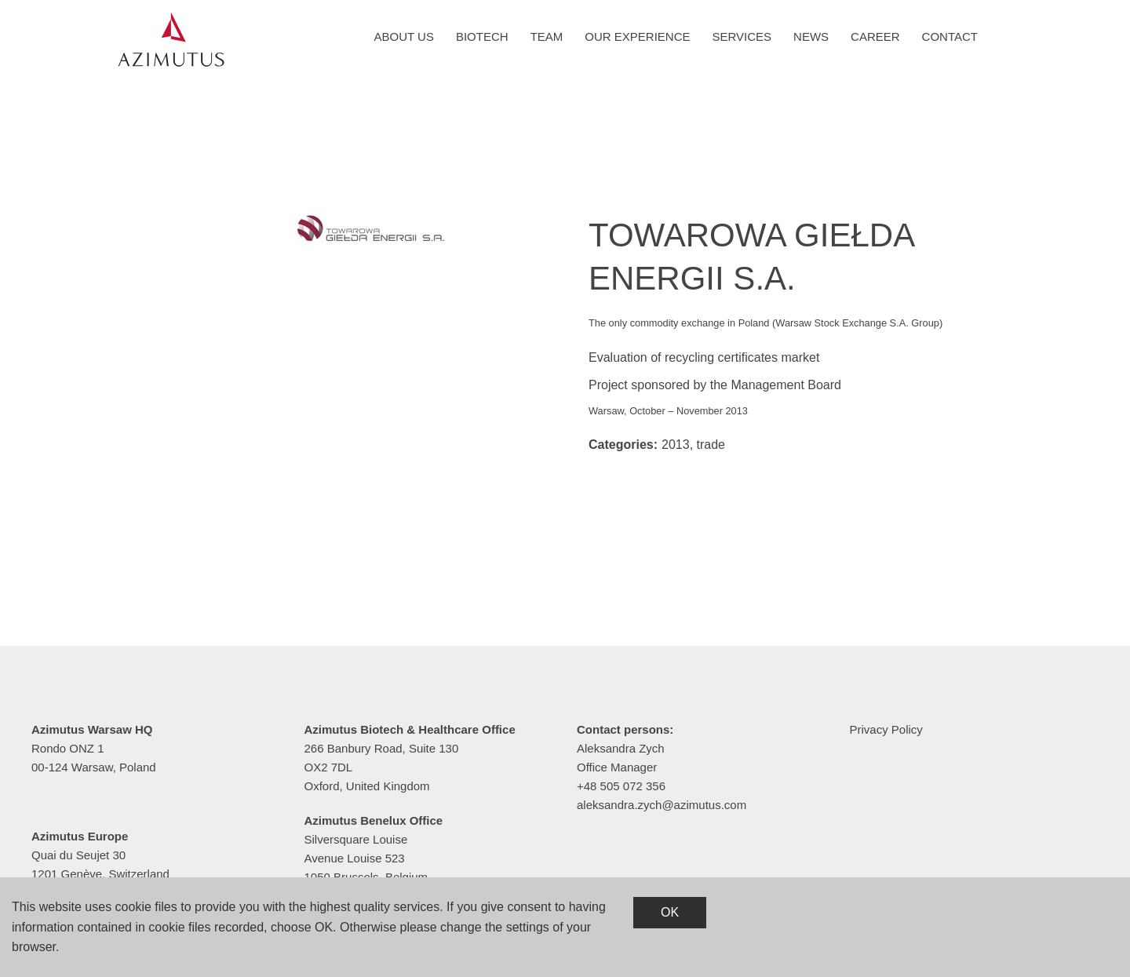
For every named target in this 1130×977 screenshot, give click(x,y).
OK (670, 912)
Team (546, 36)
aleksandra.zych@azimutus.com (661, 804)
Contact (950, 36)
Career (875, 36)
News (811, 36)
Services (742, 36)
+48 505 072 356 (621, 786)
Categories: (623, 444)
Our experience (637, 36)
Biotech (482, 36)
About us (404, 36)
